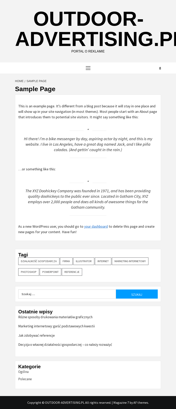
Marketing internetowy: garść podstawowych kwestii (56, 326)
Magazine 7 (121, 402)
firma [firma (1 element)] (66, 261)
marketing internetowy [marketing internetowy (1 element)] (130, 261)
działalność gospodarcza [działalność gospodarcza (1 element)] (39, 261)
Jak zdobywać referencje (36, 335)
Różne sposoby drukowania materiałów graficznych (55, 317)
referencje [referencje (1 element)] (71, 272)
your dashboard (96, 226)
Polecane (25, 379)
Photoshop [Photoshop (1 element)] (28, 272)
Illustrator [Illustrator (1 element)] (84, 261)
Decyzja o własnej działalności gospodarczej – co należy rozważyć (65, 344)
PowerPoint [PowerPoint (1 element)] (50, 272)
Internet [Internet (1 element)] (103, 261)
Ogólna (23, 371)
